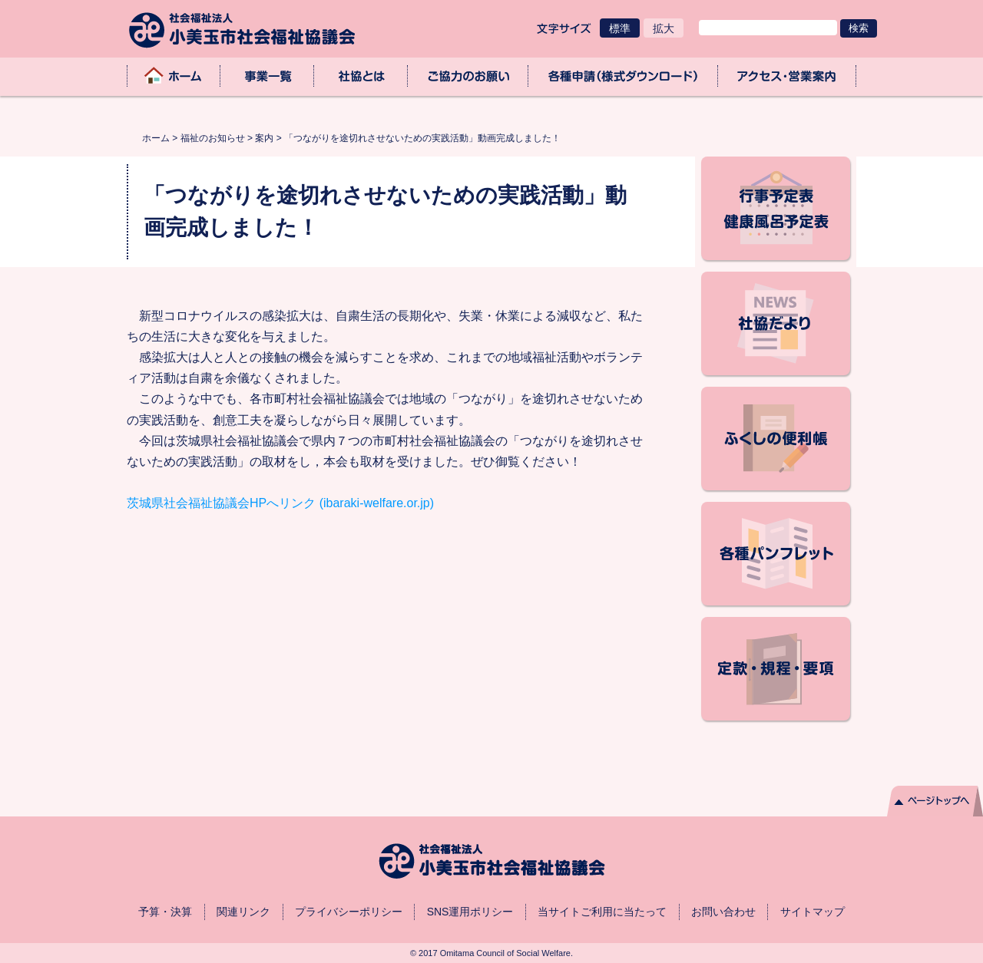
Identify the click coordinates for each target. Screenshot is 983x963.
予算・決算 (165, 911)
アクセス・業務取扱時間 (787, 76)
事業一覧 (267, 76)
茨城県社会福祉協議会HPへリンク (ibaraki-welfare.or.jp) (280, 503)
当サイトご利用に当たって (602, 911)
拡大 (663, 28)
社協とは (361, 76)
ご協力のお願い (468, 76)
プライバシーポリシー (348, 911)
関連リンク (243, 911)
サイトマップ (812, 911)
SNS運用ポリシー (470, 911)
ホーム (173, 76)
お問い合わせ (723, 911)
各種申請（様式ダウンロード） (623, 76)
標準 (620, 28)
